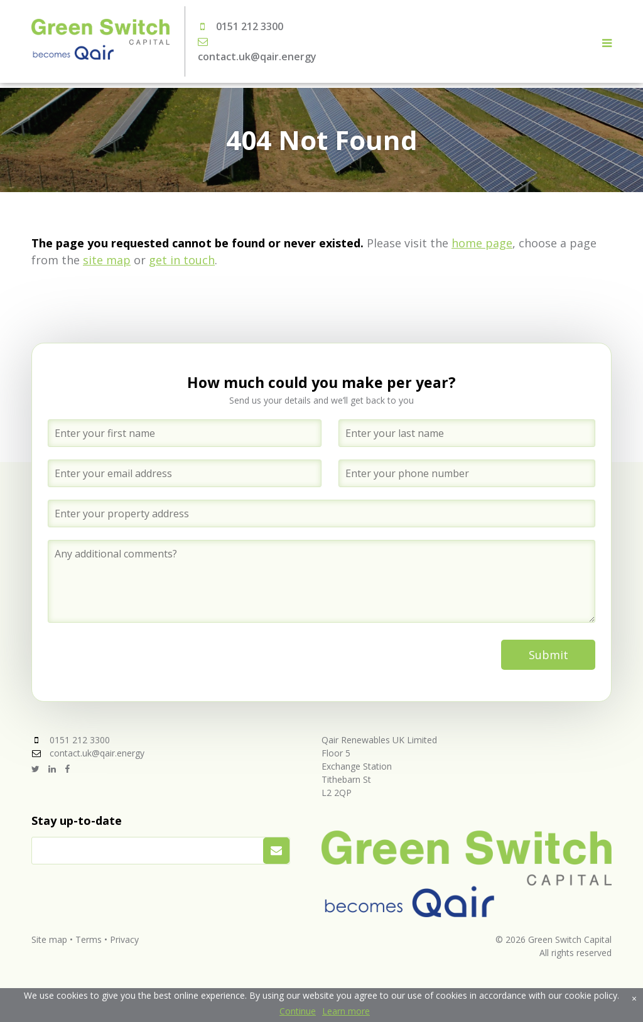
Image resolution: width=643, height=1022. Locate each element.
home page (481, 242)
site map (107, 259)
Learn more (346, 1011)
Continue (297, 1011)
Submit (548, 654)
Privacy (124, 939)
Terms (88, 939)
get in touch (182, 259)
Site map (49, 939)
